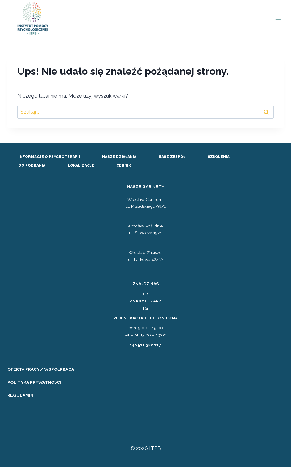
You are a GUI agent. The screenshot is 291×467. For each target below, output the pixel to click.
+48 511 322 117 (145, 344)
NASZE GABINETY (145, 186)
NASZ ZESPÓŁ (172, 157)
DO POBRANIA (32, 165)
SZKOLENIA (219, 157)
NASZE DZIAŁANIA (119, 157)
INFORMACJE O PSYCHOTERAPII (49, 157)
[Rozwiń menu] (278, 19)
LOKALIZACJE (81, 165)
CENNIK (123, 165)
